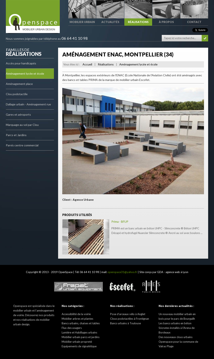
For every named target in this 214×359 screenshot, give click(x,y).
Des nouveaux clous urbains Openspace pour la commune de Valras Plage (178, 341)
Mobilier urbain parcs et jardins (80, 337)
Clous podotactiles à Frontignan (129, 318)
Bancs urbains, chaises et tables (81, 323)
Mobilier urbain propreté (77, 341)
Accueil (87, 64)
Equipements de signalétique (79, 346)
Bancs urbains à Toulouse (125, 323)
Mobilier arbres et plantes (77, 318)
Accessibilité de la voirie (76, 314)
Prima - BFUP (119, 221)
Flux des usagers (72, 328)
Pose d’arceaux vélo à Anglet (127, 314)
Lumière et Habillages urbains (79, 332)
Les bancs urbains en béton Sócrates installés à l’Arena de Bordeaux (177, 328)
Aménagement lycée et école (138, 64)
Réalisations (106, 64)
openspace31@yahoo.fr (122, 272)
